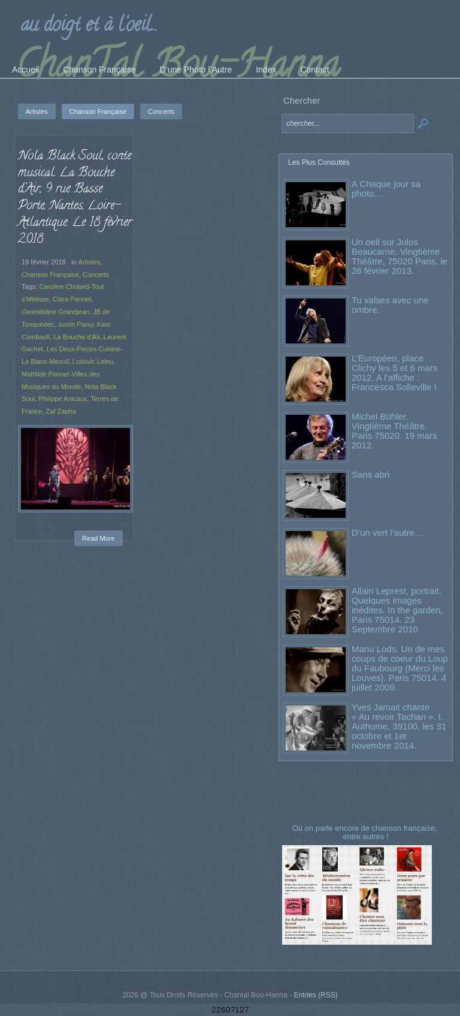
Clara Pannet (72, 299)
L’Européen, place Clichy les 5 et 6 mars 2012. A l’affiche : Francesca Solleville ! (394, 372)
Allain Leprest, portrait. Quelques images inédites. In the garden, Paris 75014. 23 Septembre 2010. (397, 610)
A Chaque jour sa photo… (386, 188)
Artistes (89, 262)
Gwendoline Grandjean (55, 311)
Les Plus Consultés (319, 162)
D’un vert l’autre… (387, 532)
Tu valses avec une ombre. (390, 305)
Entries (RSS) (315, 995)
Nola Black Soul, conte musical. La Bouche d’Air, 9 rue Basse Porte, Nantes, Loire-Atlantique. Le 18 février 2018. (75, 198)
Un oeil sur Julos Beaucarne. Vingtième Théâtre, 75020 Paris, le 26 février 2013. (399, 256)
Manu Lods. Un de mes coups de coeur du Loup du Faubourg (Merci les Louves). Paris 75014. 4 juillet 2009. (400, 668)
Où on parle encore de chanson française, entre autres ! (366, 832)
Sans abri (370, 474)
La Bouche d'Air (76, 336)
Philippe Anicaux (62, 398)
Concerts (96, 274)
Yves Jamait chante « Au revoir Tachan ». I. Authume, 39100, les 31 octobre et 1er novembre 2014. (399, 726)
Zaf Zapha (61, 411)
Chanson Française (50, 274)
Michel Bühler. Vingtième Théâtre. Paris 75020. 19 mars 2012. (394, 430)
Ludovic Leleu (92, 361)
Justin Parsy (75, 324)
